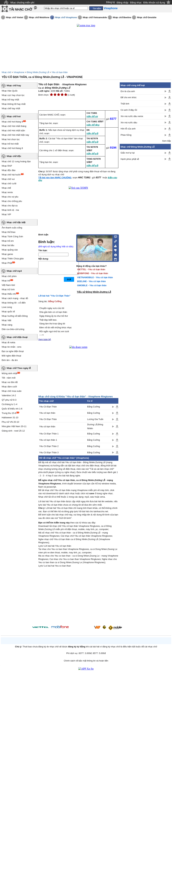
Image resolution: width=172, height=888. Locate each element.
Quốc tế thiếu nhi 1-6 (12, 408)
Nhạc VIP (6, 214)
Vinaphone (19, 72)
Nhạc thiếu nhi (9, 294)
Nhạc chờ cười (9, 183)
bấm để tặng (93, 125)
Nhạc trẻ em (8, 241)
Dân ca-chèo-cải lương (13, 329)
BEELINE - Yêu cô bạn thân (91, 281)
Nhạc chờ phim (9, 276)
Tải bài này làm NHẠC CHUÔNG (54, 177)
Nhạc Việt (6, 320)
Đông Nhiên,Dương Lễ (38, 72)
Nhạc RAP (7, 166)
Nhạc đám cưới (9, 386)
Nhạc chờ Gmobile (146, 17)
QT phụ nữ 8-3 (9, 400)
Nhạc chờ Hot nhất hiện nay (15, 135)
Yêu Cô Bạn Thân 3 (49, 452)
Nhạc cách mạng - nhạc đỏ (15, 298)
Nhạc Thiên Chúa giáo (13, 258)
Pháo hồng (126, 135)
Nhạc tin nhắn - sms (11, 347)
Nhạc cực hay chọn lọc (13, 95)
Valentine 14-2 (9, 395)
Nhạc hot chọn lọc (11, 139)
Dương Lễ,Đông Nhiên (95, 426)
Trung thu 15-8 (9, 413)
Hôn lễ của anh (128, 128)
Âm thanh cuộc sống (12, 227)
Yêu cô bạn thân (60, 72)
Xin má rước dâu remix (132, 116)
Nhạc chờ (6, 72)
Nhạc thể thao (8, 232)
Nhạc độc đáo (8, 170)
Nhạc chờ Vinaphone (66, 17)
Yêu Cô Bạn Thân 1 (49, 433)
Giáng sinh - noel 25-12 (13, 430)
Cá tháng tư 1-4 (9, 404)
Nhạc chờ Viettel (14, 17)
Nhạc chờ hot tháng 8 (12, 148)
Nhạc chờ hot (14, 116)
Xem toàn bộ (44, 339)
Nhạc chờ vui (8, 179)
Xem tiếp (166, 141)
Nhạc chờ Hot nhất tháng (14, 126)
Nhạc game (7, 254)
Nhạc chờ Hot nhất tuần (13, 130)
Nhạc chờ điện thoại (17, 337)
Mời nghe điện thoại (11, 355)
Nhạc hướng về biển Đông (15, 316)
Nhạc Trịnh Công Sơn (12, 236)
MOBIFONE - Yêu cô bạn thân (92, 273)
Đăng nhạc (136, 2)
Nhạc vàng (7, 325)
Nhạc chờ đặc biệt (16, 222)
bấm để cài (92, 116)
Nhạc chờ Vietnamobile (95, 17)
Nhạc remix (7, 192)
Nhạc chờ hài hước (11, 174)
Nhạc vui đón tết (10, 382)
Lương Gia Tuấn (95, 419)
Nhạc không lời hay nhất (14, 104)
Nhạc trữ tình (8, 289)
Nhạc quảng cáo (10, 249)
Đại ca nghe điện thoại (13, 351)
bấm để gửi (92, 133)
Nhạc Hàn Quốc (10, 90)
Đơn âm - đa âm (10, 360)
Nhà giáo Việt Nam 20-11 (14, 426)
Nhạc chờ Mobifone (39, 17)
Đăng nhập (122, 2)
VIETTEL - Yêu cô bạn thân (91, 269)
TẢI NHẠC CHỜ (20, 9)
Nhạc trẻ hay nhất (10, 99)
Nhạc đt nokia (8, 342)
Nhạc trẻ (6, 280)
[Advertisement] (78, 597)
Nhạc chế (6, 188)
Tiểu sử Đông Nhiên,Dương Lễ (94, 292)
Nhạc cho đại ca (10, 205)
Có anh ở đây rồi (129, 110)
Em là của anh (128, 91)
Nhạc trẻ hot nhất (10, 143)
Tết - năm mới (8, 377)
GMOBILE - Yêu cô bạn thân (91, 285)
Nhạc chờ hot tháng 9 (12, 121)
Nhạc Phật (7, 263)
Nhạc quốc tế (8, 311)
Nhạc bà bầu (8, 245)
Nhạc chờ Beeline (122, 17)
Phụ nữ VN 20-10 (10, 422)
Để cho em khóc (129, 97)
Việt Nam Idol (8, 285)
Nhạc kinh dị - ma (10, 210)
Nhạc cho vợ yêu (10, 196)
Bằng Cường (55, 301)
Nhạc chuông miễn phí (22, 2)
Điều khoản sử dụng (154, 2)
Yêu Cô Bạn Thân (48, 406)
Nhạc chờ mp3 (14, 271)
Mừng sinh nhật (9, 373)
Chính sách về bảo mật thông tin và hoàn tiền (86, 660)
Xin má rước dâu (129, 122)
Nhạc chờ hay (14, 85)
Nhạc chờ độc (14, 156)
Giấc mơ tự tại (128, 152)
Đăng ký (110, 2)
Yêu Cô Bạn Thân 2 (49, 446)
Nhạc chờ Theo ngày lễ (19, 368)
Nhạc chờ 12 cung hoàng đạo (16, 161)
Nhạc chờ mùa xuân (11, 391)
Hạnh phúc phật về (130, 159)
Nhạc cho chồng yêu (12, 201)
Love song (7, 307)
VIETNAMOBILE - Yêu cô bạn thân (95, 277)
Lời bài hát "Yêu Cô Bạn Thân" (54, 295)
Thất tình (125, 103)
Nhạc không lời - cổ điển (14, 302)
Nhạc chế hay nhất (11, 108)
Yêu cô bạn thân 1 (48, 440)
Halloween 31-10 (10, 417)
